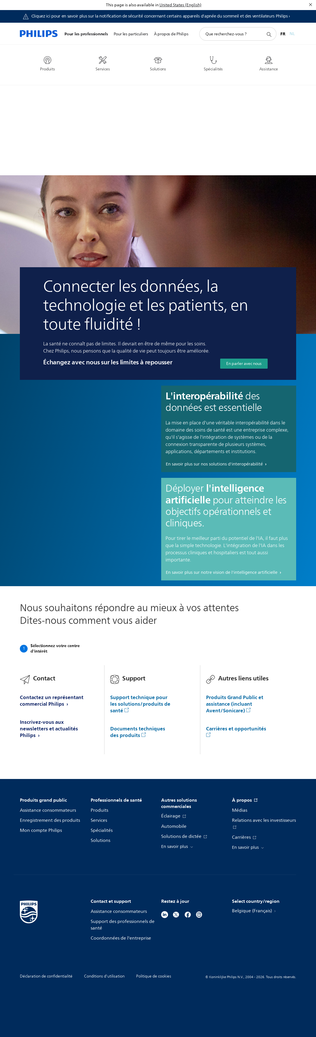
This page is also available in (132, 5)
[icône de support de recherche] (268, 34)
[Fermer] (310, 4)
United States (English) (180, 5)
